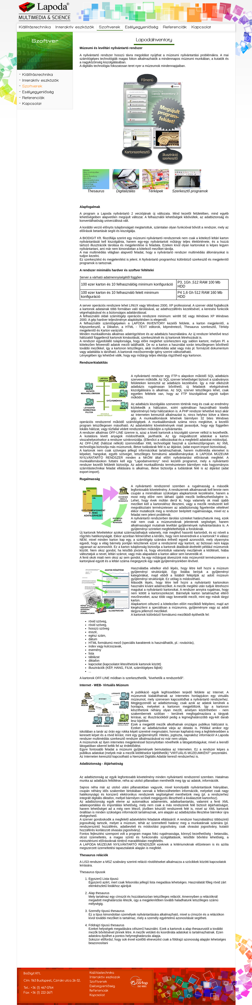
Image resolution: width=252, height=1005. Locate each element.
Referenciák (175, 27)
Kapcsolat (201, 27)
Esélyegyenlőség (141, 27)
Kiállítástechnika (35, 27)
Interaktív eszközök (75, 27)
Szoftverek (109, 27)
